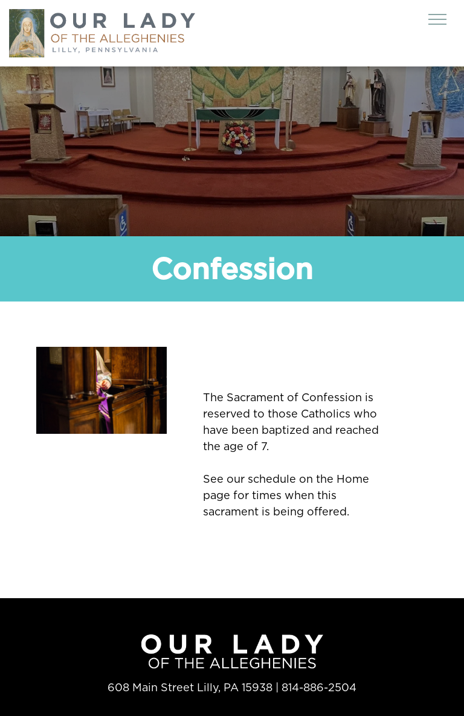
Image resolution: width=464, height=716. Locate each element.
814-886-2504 (319, 687)
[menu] (437, 19)
